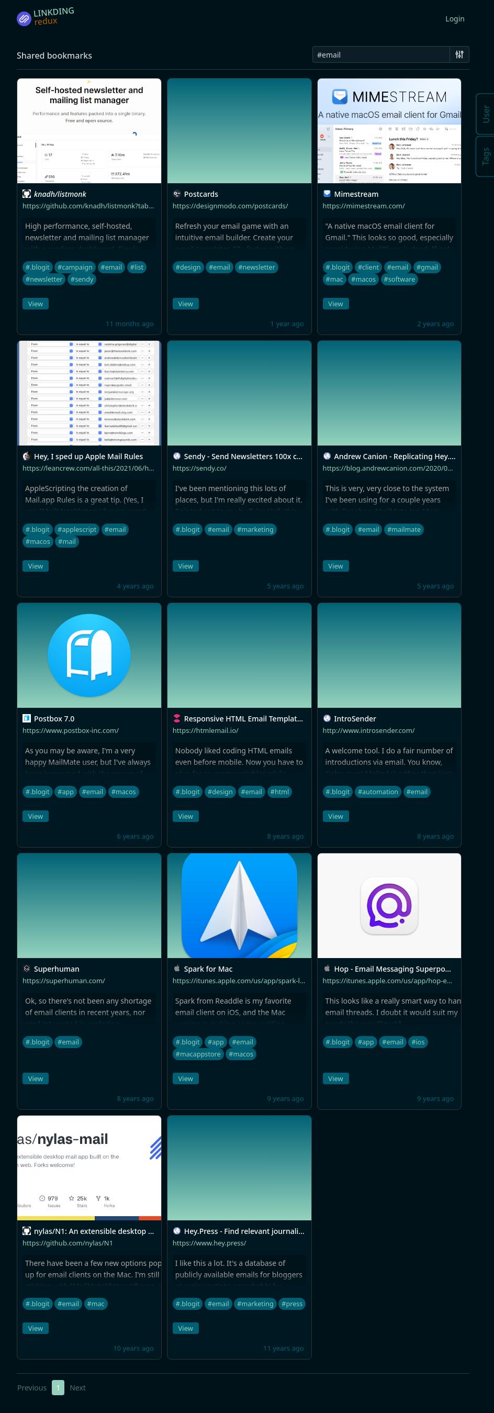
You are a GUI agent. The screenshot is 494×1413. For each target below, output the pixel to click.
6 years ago (135, 836)
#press (292, 1303)
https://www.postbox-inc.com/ (71, 730)
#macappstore (198, 1054)
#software (400, 279)
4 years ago (135, 586)
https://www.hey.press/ (209, 1243)
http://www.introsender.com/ (369, 730)
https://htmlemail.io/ (206, 730)
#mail (66, 541)
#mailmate (404, 529)
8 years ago (285, 836)
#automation (378, 791)
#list (136, 267)
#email (111, 267)
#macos (363, 279)
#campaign (75, 267)
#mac (334, 279)
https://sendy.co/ (200, 468)
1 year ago (287, 323)
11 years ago (283, 1348)
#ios (417, 1042)
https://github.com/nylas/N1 (68, 1243)
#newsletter (44, 279)
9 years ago (285, 1098)
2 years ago (435, 323)
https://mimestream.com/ (364, 205)
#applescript (77, 529)
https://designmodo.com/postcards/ (230, 205)
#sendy (82, 279)
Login (455, 19)
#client (368, 267)
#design (188, 267)
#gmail (427, 267)
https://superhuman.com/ (64, 980)
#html (280, 791)
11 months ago (130, 323)
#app (66, 791)
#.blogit (38, 267)
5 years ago (285, 586)
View (35, 303)
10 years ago (133, 1348)
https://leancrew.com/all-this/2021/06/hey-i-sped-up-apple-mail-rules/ (133, 468)
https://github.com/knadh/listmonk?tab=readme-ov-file (111, 205)
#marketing (255, 529)
